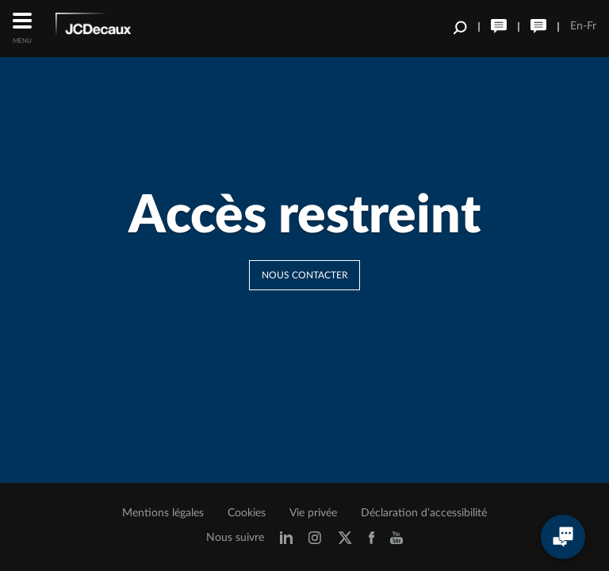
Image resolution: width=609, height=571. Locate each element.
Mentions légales (163, 513)
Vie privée (313, 513)
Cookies (247, 513)
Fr (591, 26)
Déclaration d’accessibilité (424, 513)
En (576, 26)
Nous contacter (305, 275)
